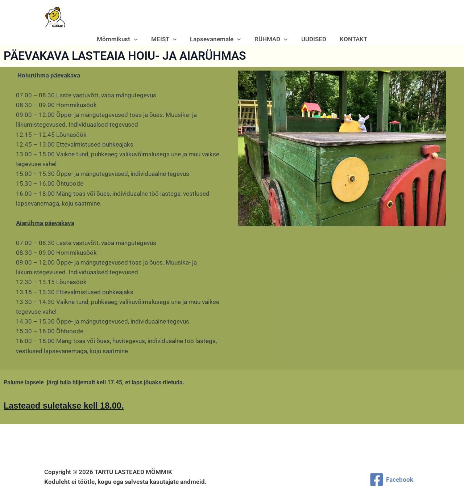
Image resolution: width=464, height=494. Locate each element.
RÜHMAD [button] (270, 39)
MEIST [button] (165, 39)
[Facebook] (391, 479)
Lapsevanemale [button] (216, 39)
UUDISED (311, 39)
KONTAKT (350, 39)
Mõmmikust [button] (120, 39)
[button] (137, 39)
